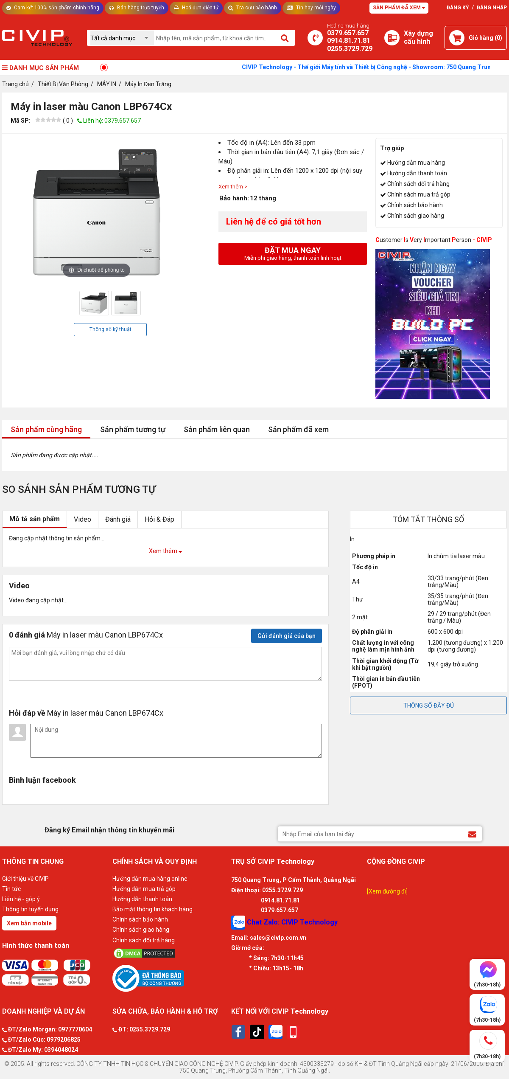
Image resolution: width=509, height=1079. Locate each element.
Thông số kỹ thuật (110, 329)
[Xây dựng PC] (392, 37)
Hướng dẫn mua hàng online (149, 878)
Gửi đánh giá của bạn (286, 635)
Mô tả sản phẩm (34, 519)
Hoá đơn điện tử (196, 8)
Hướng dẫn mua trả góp (144, 888)
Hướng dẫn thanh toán (417, 173)
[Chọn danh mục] (122, 38)
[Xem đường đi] (387, 891)
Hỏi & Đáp (159, 519)
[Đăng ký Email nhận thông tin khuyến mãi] (472, 833)
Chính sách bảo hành (415, 205)
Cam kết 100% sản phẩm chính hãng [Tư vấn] (52, 8)
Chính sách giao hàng (415, 215)
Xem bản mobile (29, 923)
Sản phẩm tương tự (132, 429)
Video (82, 519)
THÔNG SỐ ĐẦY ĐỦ (428, 705)
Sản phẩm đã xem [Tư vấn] (399, 8)
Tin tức (11, 888)
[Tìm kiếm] (285, 38)
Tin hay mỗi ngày (311, 8)
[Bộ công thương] (169, 978)
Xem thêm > (232, 186)
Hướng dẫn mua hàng (416, 162)
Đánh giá (118, 519)
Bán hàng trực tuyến (136, 8)
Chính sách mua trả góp (418, 194)
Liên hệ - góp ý (21, 899)
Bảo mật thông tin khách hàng (152, 909)
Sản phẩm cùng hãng (46, 429)
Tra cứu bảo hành (252, 8)
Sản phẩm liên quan (217, 429)
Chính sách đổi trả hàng (418, 183)
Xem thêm (165, 551)
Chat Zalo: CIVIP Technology (284, 923)
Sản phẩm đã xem (298, 429)
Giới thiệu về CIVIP (25, 878)
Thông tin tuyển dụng (30, 909)
